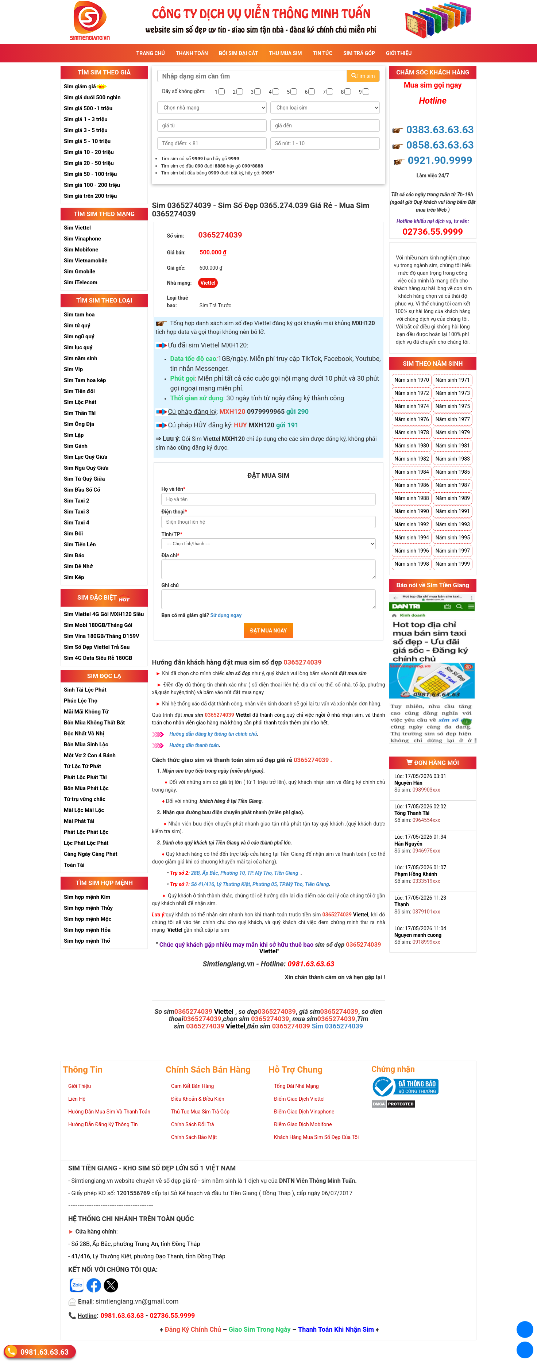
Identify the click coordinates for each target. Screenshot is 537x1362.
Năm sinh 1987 (453, 485)
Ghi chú (170, 585)
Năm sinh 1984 (411, 472)
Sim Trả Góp (359, 53)
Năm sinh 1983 (453, 459)
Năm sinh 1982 (411, 459)
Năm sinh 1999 (453, 564)
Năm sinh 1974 (411, 406)
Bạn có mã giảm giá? (201, 615)
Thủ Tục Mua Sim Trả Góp (200, 1112)
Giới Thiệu (399, 53)
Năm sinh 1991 (453, 511)
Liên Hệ (76, 1099)
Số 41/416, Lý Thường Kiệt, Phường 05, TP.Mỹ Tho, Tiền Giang (260, 884)
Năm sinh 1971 (453, 380)
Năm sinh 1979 (453, 432)
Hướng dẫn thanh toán (194, 745)
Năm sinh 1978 (411, 432)
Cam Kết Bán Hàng (192, 1086)
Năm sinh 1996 (411, 551)
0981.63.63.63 (44, 1352)
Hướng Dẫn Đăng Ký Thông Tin (103, 1124)
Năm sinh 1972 (411, 393)
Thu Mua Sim (285, 53)
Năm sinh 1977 (453, 419)
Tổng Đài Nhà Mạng (296, 1086)
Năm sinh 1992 (411, 524)
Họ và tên (173, 489)
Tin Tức (323, 53)
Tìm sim (363, 76)
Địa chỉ (170, 555)
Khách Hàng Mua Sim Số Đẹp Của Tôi (316, 1137)
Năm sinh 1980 (411, 446)
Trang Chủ (150, 53)
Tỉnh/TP (171, 534)
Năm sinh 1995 (453, 537)
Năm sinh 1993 (453, 524)
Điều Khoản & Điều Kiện (197, 1099)
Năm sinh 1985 (453, 472)
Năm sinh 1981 (453, 446)
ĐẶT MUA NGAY (268, 631)
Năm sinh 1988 (411, 498)
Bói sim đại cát (238, 53)
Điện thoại (174, 512)
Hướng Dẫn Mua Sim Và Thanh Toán (109, 1112)
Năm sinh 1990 (411, 511)
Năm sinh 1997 (453, 551)
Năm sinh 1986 (411, 485)
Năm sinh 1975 (453, 406)
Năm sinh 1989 (453, 498)
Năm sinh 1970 (411, 380)
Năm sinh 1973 (453, 393)
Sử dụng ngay (226, 615)
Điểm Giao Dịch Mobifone (303, 1124)
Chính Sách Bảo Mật (194, 1137)
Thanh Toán (192, 53)
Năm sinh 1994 (411, 537)
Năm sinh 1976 (411, 419)
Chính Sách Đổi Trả (192, 1124)
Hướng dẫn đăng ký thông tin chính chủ (213, 734)
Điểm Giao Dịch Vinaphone (304, 1112)
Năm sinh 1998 (411, 564)
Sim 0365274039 (337, 1026)
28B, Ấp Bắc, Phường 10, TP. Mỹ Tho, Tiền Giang (244, 873)
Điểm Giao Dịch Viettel (299, 1099)
